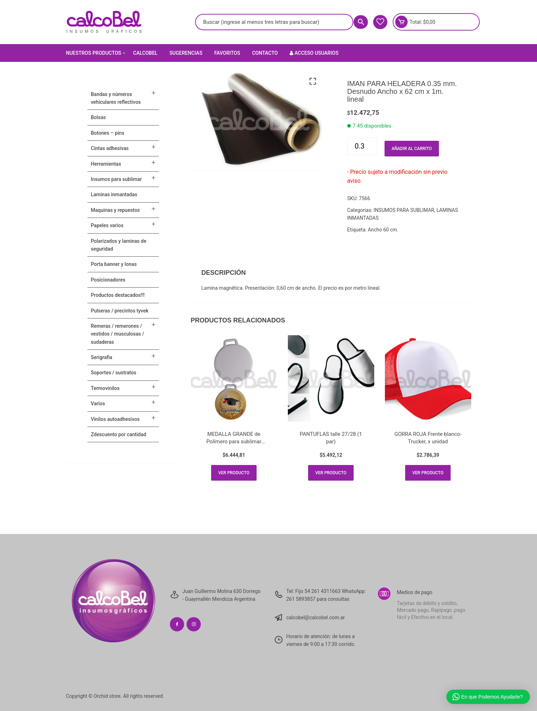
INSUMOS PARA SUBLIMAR (404, 210)
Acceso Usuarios (314, 53)
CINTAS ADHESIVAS (110, 148)
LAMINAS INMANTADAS (114, 194)
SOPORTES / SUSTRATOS (113, 372)
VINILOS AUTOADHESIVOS (115, 419)
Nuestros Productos (96, 53)
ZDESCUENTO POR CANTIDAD (118, 434)
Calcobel (145, 53)
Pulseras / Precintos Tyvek (120, 311)
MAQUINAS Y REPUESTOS (115, 210)
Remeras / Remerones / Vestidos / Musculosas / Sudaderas (117, 334)
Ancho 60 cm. (383, 229)
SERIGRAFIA (101, 357)
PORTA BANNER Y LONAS (114, 264)
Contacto (265, 53)
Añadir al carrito (412, 148)
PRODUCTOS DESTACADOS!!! (118, 295)
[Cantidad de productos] (362, 146)
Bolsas (98, 117)
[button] (312, 81)
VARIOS (98, 403)
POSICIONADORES (108, 280)
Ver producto (233, 472)
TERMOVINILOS (105, 388)
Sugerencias (186, 53)
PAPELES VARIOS (107, 225)
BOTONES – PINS (107, 133)
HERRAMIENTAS (106, 164)
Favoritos (227, 53)
